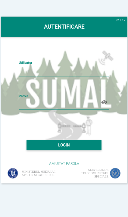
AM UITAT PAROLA (64, 163)
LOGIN (64, 145)
